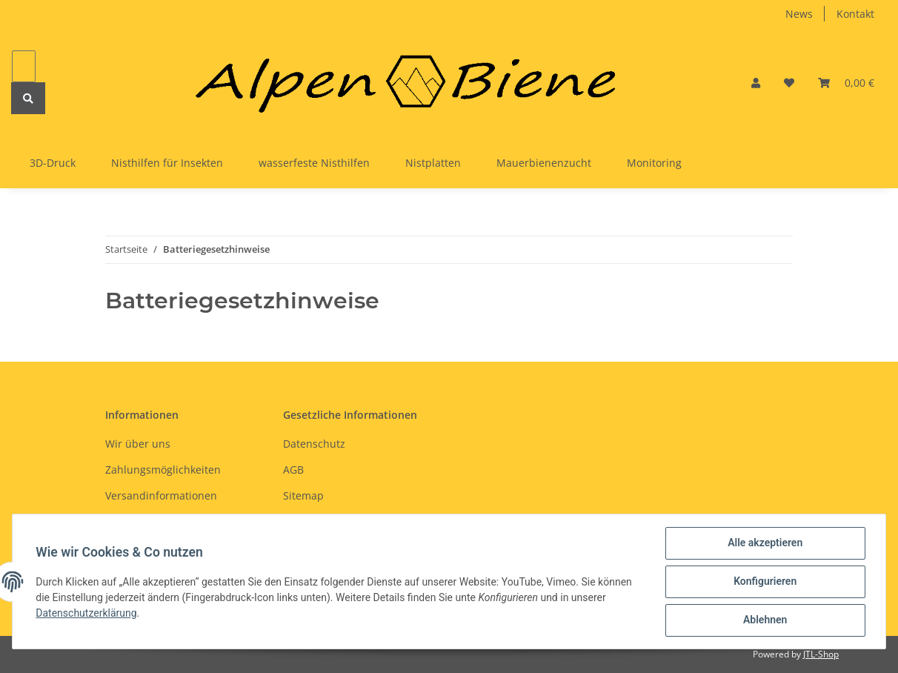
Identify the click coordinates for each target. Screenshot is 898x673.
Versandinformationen (161, 495)
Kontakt (855, 14)
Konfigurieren (764, 582)
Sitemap (303, 495)
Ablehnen (764, 620)
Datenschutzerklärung (86, 613)
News (799, 14)
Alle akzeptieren (764, 543)
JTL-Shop (821, 654)
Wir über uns (137, 444)
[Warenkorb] (846, 82)
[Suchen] (24, 66)
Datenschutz (314, 444)
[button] (755, 82)
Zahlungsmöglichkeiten (163, 470)
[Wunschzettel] (789, 82)
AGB (293, 470)
